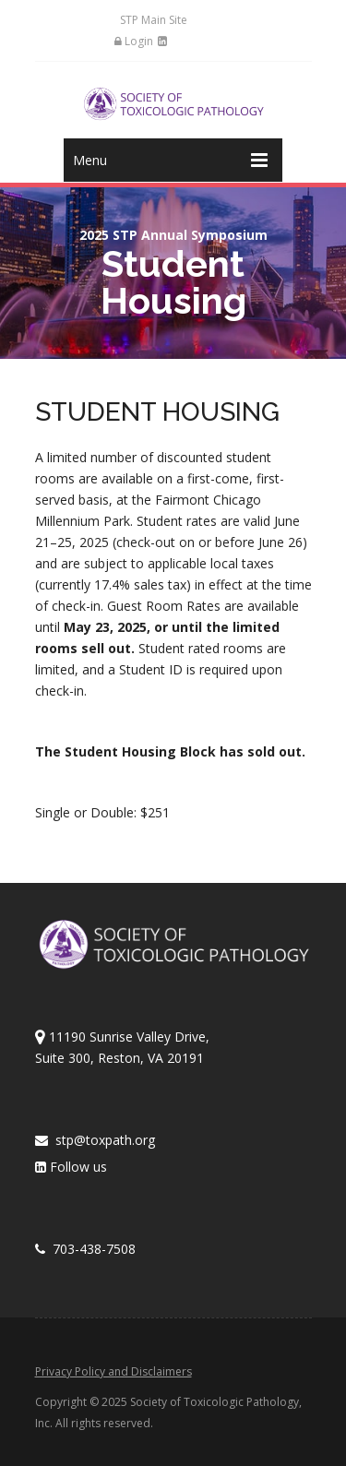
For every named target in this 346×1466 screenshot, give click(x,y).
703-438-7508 (85, 1248)
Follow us (71, 1166)
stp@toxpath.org (95, 1140)
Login (133, 41)
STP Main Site (153, 20)
